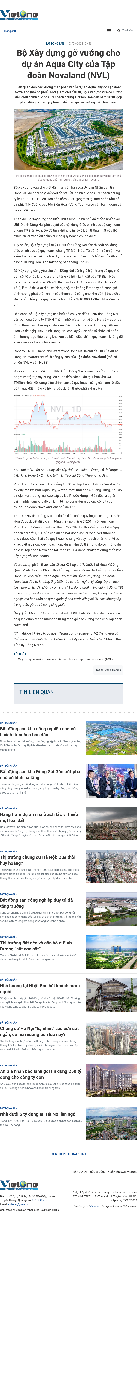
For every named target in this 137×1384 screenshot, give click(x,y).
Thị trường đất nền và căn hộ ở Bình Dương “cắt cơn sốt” (36, 945)
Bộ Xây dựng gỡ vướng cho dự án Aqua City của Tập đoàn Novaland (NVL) (63, 659)
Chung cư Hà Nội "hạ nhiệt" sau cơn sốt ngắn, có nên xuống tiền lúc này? (39, 1031)
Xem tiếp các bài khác (68, 1154)
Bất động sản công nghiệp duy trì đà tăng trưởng (36, 903)
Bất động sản (55, 43)
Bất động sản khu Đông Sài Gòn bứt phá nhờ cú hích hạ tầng (40, 774)
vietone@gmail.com (19, 1204)
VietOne (19, 15)
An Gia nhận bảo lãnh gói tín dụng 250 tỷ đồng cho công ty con (40, 1074)
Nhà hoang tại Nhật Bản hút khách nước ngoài (40, 988)
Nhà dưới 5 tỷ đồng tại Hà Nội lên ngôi (38, 1114)
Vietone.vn (96, 1206)
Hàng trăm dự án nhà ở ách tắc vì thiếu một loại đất (39, 817)
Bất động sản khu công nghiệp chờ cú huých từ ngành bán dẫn (38, 731)
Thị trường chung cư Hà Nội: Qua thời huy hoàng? (37, 860)
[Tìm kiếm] (119, 31)
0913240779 (39, 1200)
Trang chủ (10, 31)
